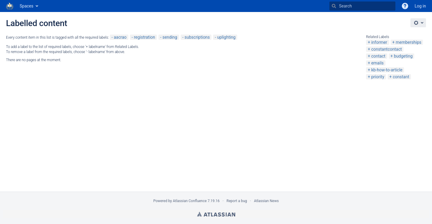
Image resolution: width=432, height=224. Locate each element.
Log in (420, 6)
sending (169, 37)
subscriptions (197, 37)
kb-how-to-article (386, 69)
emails (377, 63)
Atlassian (216, 214)
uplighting (226, 37)
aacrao (120, 37)
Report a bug (236, 201)
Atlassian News (266, 201)
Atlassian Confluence (190, 201)
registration (144, 37)
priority (377, 76)
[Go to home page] (10, 6)
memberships (408, 42)
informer (379, 42)
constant (401, 76)
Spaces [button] (27, 6)
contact (378, 56)
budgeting (403, 56)
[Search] (334, 6)
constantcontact (386, 49)
